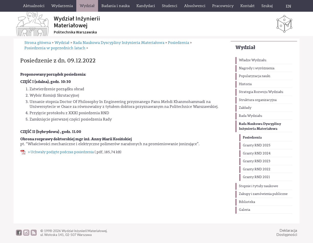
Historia (245, 84)
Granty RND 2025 (256, 145)
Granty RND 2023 (256, 161)
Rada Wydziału (250, 116)
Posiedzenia (252, 137)
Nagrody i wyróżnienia (256, 68)
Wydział (245, 47)
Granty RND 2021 (256, 177)
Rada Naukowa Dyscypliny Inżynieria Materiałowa (260, 126)
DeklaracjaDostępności (286, 232)
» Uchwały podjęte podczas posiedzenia (61, 152)
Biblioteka (247, 202)
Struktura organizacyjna (258, 100)
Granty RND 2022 (256, 169)
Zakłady (245, 108)
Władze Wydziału (252, 60)
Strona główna (37, 42)
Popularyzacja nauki (254, 76)
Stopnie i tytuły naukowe (258, 186)
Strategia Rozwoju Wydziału (261, 92)
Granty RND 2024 (256, 153)
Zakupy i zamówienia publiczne (263, 194)
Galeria (244, 210)
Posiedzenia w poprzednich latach (54, 48)
